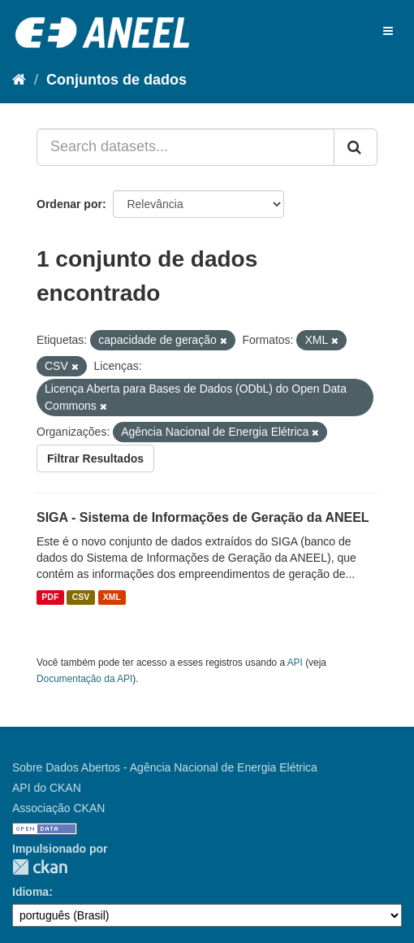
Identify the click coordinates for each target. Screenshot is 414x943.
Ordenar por (69, 204)
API (295, 662)
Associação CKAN (58, 808)
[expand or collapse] (388, 31)
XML (112, 597)
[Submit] (355, 147)
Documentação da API (84, 678)
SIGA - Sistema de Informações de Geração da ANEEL (203, 517)
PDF (49, 597)
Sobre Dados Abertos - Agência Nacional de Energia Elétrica (164, 767)
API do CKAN (46, 787)
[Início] (19, 80)
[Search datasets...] (185, 147)
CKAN (39, 867)
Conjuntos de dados (116, 80)
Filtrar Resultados (95, 458)
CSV (81, 597)
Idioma (30, 891)
